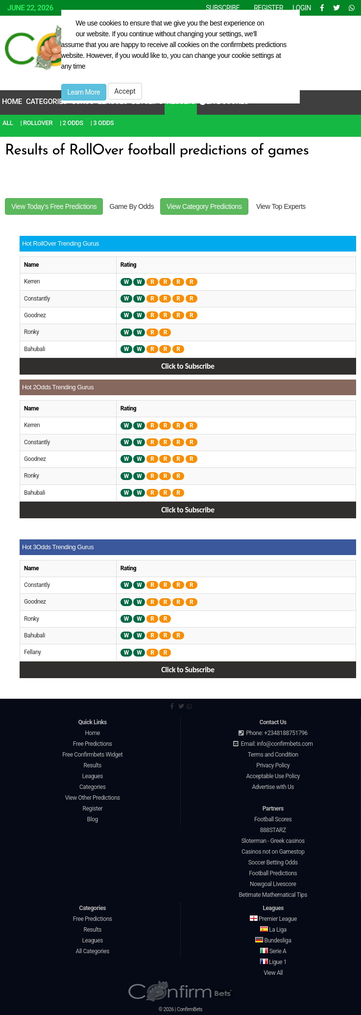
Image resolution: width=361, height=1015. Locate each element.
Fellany (32, 652)
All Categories (92, 951)
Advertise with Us (273, 787)
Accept (125, 91)
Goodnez (35, 315)
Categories (46, 101)
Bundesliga (273, 940)
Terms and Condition (273, 754)
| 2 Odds (71, 123)
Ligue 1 (273, 962)
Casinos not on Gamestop (272, 851)
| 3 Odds (102, 123)
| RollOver (36, 123)
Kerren (32, 281)
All (7, 123)
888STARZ (273, 830)
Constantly (37, 298)
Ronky (31, 332)
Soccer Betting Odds (273, 862)
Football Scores (273, 819)
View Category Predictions (204, 206)
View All (273, 972)
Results (92, 765)
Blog (92, 819)
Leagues (92, 776)
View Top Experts (281, 206)
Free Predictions (92, 743)
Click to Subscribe (187, 366)
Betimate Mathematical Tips (273, 894)
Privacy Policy (272, 765)
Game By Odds (131, 206)
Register (92, 808)
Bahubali (34, 349)
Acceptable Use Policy (273, 776)
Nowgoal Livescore (273, 884)
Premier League (273, 918)
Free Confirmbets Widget (92, 754)
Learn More (84, 92)
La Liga (273, 929)
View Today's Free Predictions (53, 206)
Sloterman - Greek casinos (273, 840)
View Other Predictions (92, 797)
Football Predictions (273, 873)
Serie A (273, 951)
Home (12, 101)
